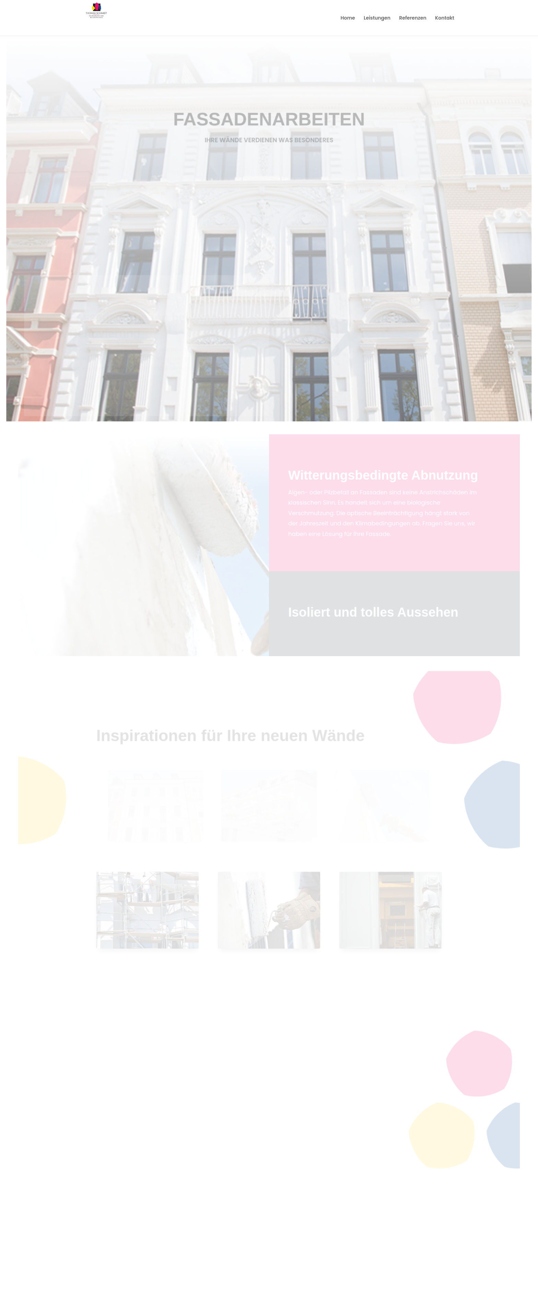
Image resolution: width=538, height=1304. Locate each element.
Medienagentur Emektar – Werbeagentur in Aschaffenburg (191, 1292)
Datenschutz (404, 1292)
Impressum (429, 1292)
